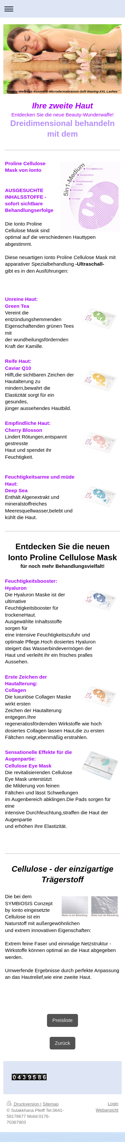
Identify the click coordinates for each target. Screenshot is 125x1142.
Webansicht (107, 1110)
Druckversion (23, 1104)
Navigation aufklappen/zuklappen (62, 9)
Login (113, 1103)
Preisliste (62, 1020)
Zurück (62, 1043)
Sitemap (51, 1104)
